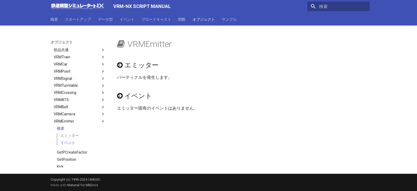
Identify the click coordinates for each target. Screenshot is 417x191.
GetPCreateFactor (72, 122)
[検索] (338, 6)
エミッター (69, 105)
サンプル (229, 19)
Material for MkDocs (82, 185)
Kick (60, 136)
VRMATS (79, 69)
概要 (54, 19)
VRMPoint (79, 41)
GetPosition (66, 129)
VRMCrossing (79, 62)
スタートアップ (78, 19)
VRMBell (79, 77)
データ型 (105, 19)
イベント (127, 19)
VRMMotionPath (79, 165)
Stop (61, 158)
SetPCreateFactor (72, 143)
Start (61, 151)
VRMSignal (79, 48)
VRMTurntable (79, 55)
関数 (182, 19)
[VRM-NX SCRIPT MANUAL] (77, 6)
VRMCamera (79, 84)
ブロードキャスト (156, 19)
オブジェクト (204, 19)
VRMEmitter (79, 91)
